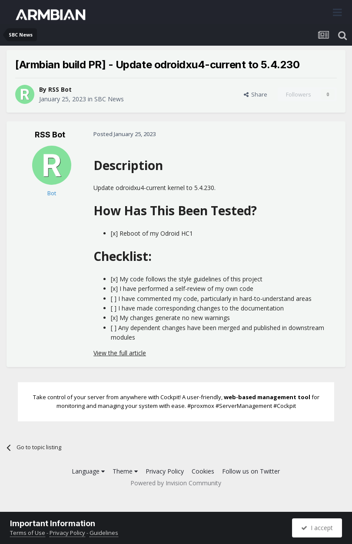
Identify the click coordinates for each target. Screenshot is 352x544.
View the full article (119, 353)
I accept (317, 528)
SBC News (109, 99)
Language (88, 471)
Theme (125, 471)
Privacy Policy (165, 471)
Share (255, 94)
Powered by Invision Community (175, 483)
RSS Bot (60, 89)
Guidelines (104, 533)
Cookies (203, 471)
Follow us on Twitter (251, 471)
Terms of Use (27, 533)
